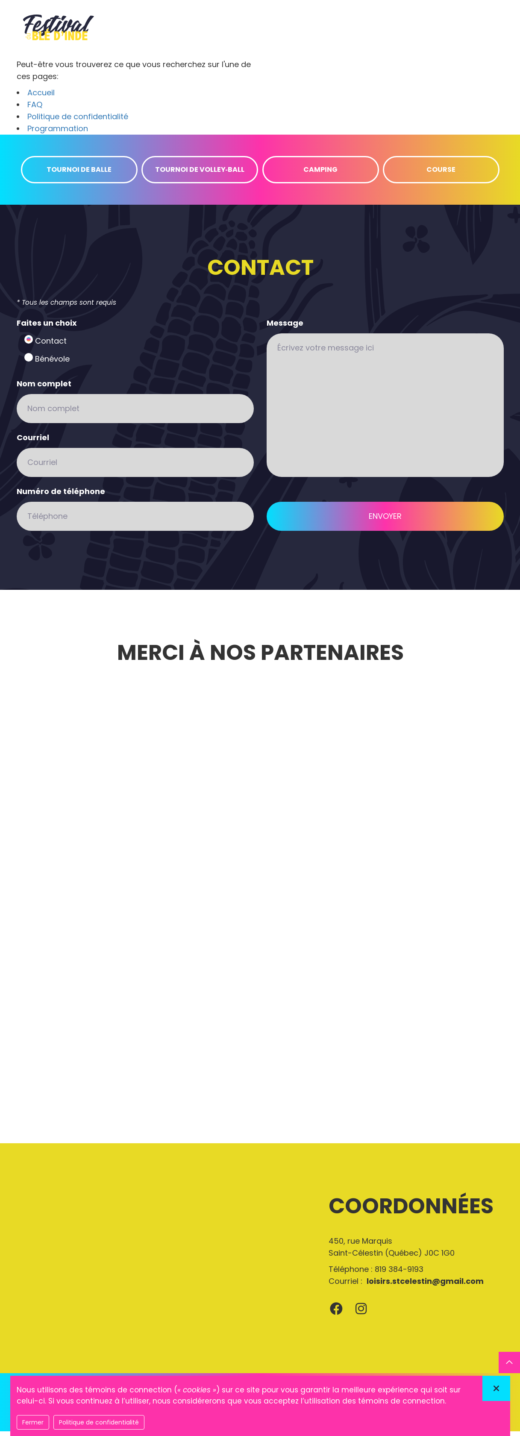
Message (285, 327)
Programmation (57, 133)
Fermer (33, 1422)
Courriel (33, 442)
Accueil (41, 97)
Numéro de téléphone (61, 496)
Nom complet (44, 388)
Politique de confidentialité (77, 121)
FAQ (34, 109)
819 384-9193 (399, 1273)
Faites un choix (47, 327)
